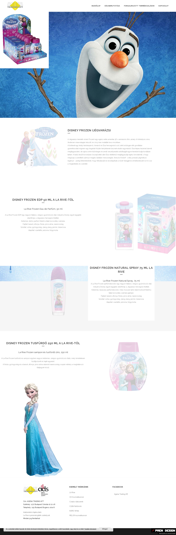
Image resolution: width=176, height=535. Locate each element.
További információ (90, 529)
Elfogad (104, 529)
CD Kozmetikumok (76, 497)
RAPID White (74, 511)
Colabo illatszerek (76, 502)
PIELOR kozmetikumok (78, 515)
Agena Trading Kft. (121, 494)
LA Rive (72, 492)
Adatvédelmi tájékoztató (32, 512)
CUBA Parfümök (75, 506)
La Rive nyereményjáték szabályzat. (36, 515)
